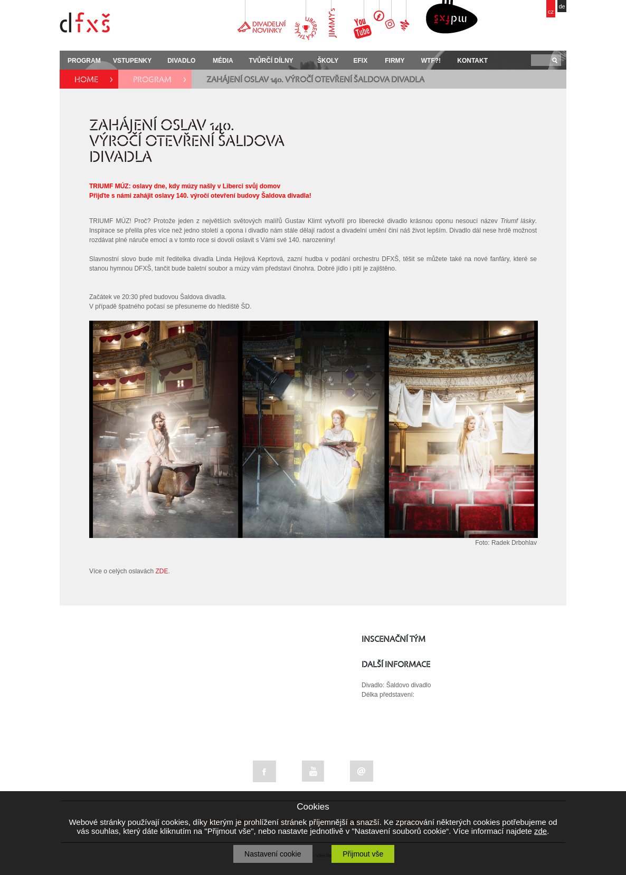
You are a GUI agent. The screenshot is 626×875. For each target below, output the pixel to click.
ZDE (161, 571)
